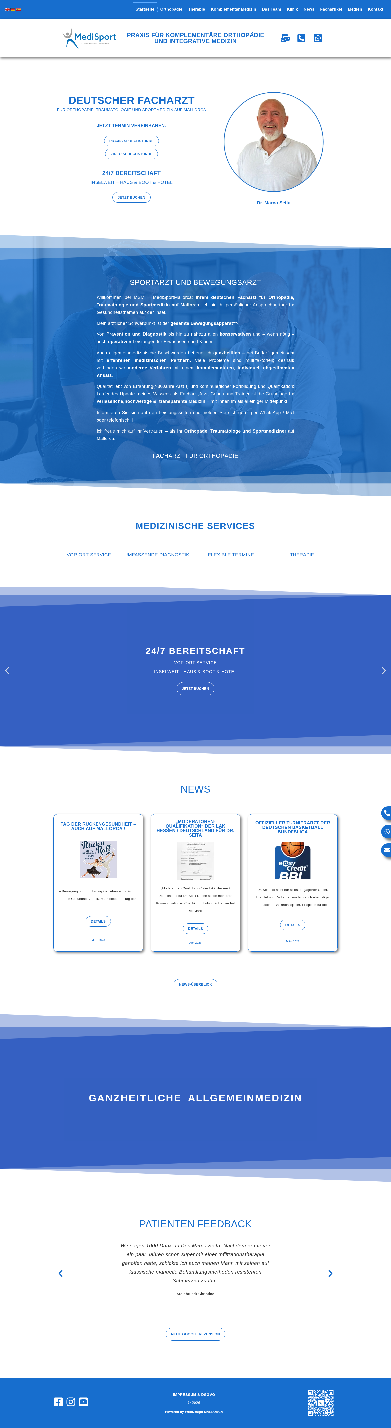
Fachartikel (331, 9)
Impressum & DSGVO (194, 1394)
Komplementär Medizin (233, 9)
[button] (7, 670)
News (309, 9)
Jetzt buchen (195, 689)
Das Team (271, 9)
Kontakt (375, 9)
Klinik (292, 9)
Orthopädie (171, 9)
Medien (355, 9)
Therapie (196, 9)
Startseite (145, 9)
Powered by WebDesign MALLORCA (194, 1412)
